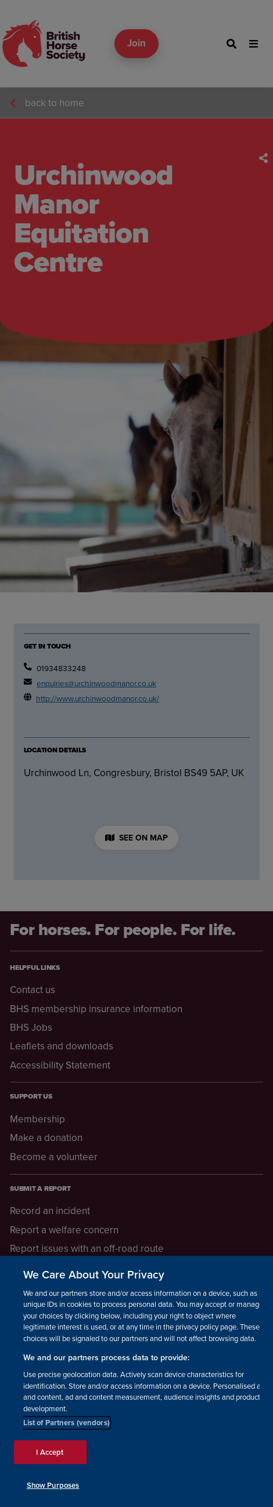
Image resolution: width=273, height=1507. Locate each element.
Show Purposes (53, 1485)
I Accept (49, 1452)
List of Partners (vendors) (66, 1422)
